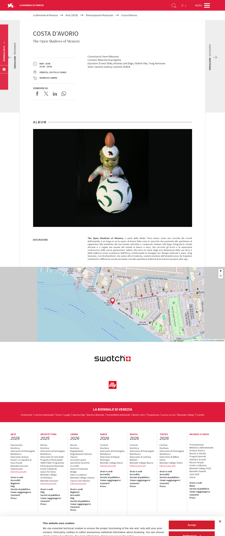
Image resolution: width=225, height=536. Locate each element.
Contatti (200, 414)
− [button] (221, 276)
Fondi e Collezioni (198, 465)
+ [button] (221, 271)
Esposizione (16, 445)
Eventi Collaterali (48, 468)
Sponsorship (79, 414)
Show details (50, 526)
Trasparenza (153, 414)
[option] (112, 178)
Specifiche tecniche (80, 462)
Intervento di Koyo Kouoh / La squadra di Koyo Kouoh (21, 459)
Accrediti (15, 480)
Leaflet (195, 340)
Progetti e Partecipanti (51, 459)
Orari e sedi (17, 477)
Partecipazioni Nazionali (51, 465)
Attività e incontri (197, 459)
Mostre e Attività (197, 453)
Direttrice (15, 448)
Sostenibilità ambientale (118, 414)
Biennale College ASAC (200, 468)
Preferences (192, 516)
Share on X (46, 94)
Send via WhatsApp (64, 94)
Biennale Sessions (19, 465)
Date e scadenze (78, 474)
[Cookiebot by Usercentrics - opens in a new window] (21, 529)
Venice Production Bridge (79, 470)
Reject (191, 527)
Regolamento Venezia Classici (81, 455)
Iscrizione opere (78, 459)
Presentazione (196, 444)
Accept (192, 506)
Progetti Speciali (197, 456)
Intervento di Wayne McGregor (110, 458)
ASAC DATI (194, 474)
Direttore (44, 448)
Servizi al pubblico (20, 489)
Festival (104, 445)
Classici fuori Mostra (80, 480)
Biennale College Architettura (48, 476)
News (192, 485)
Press (103, 486)
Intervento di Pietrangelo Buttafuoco (23, 452)
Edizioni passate (19, 471)
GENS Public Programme (52, 462)
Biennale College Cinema (82, 477)
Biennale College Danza (111, 462)
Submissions (17, 468)
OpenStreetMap (208, 340)
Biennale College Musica (141, 462)
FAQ (13, 486)
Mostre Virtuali (196, 462)
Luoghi (67, 414)
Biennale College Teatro (171, 462)
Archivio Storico (197, 450)
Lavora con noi (169, 414)
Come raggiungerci (21, 492)
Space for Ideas (48, 471)
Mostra (43, 445)
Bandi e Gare (139, 414)
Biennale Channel (197, 471)
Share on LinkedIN (55, 94)
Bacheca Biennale (95, 414)
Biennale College (186, 414)
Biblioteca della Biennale (201, 447)
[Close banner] (220, 502)
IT (183, 5)
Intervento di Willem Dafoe (169, 458)
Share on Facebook (37, 94)
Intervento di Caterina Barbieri (140, 458)
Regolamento (76, 451)
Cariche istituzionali (44, 414)
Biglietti (15, 483)
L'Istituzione (26, 414)
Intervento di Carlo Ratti (52, 456)
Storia (59, 414)
